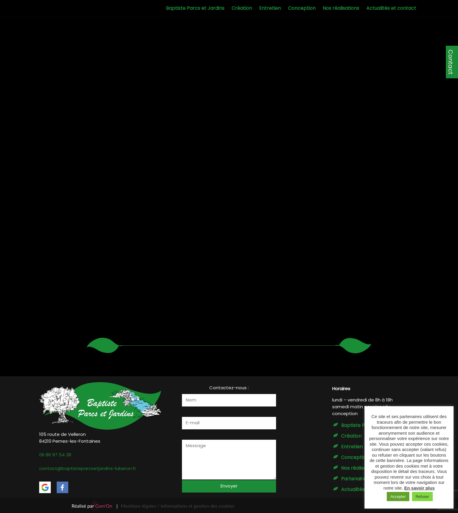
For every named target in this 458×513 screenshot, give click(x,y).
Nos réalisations (341, 8)
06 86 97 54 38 (55, 455)
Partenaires (354, 478)
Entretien (270, 8)
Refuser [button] (422, 496)
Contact (450, 62)
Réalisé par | (95, 506)
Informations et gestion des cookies (197, 506)
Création (242, 8)
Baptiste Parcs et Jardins (195, 8)
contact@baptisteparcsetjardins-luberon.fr (87, 468)
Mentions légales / (140, 506)
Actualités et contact (391, 8)
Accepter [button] (397, 496)
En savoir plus (419, 487)
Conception (302, 8)
